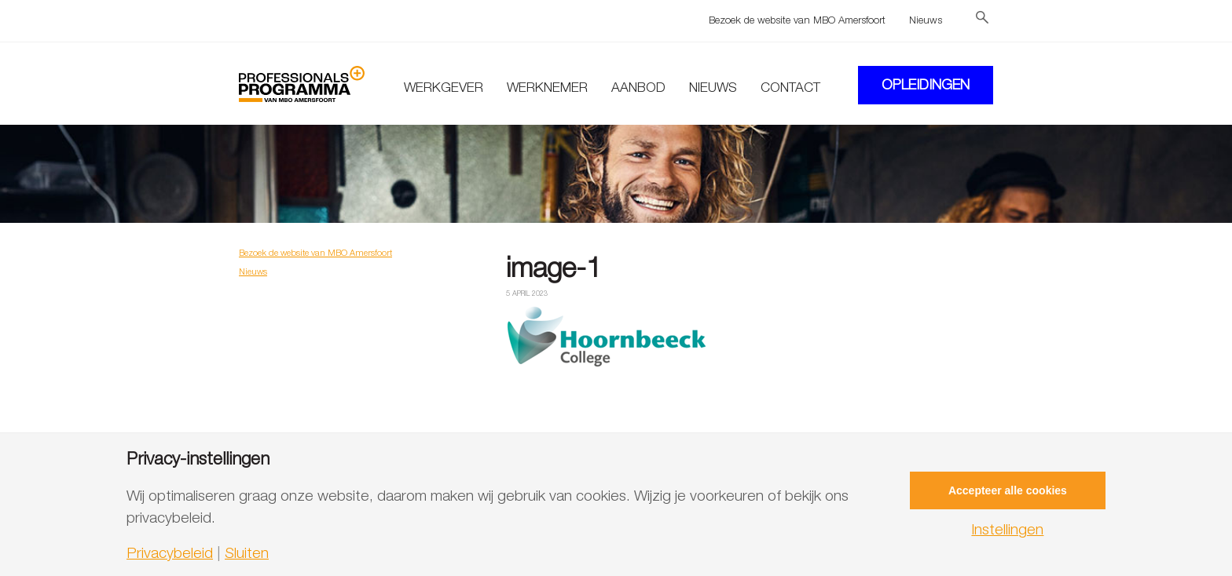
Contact (790, 87)
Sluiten (247, 552)
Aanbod (638, 87)
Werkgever (443, 87)
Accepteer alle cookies (1007, 490)
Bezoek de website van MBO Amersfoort (797, 19)
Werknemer (547, 87)
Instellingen (1007, 529)
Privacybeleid (169, 552)
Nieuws (925, 19)
